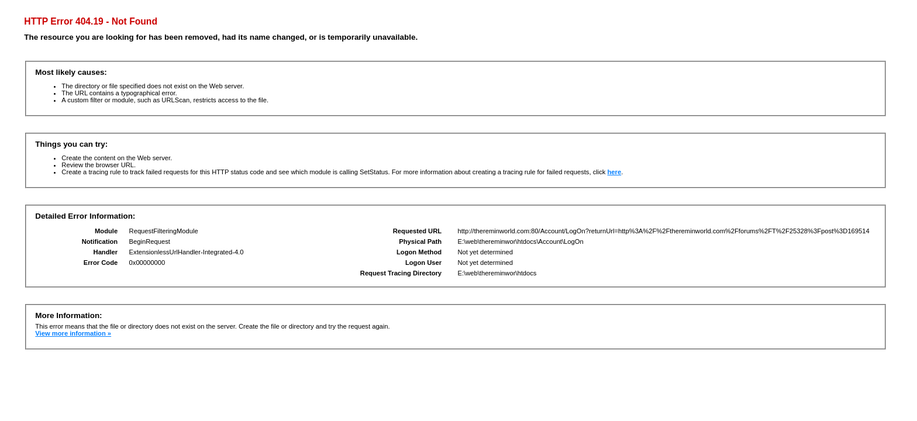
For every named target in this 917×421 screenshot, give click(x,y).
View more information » (73, 333)
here (615, 171)
